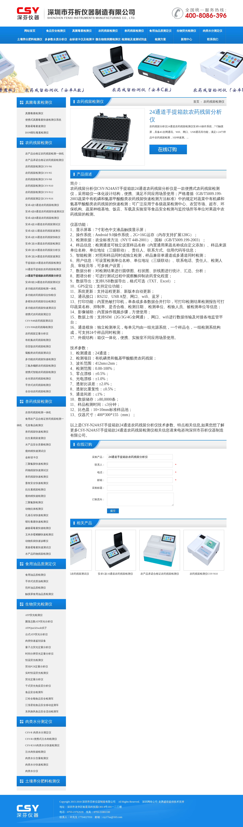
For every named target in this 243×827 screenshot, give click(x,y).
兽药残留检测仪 (134, 30)
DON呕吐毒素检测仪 (37, 132)
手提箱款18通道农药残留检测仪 (43, 262)
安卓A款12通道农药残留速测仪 (43, 230)
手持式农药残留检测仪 (38, 385)
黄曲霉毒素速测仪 (35, 126)
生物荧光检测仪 (186, 30)
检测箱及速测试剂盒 (134, 39)
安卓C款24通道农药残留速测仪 (42, 256)
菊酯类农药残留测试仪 (38, 352)
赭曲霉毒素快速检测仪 (38, 528)
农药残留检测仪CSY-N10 (39, 185)
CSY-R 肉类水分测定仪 (38, 732)
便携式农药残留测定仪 (38, 314)
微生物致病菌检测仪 (108, 39)
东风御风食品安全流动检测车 (42, 711)
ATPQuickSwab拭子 (36, 627)
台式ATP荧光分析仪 (36, 634)
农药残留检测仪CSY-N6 (38, 166)
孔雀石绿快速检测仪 (36, 515)
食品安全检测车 (34, 692)
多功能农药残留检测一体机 (40, 288)
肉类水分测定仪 (212, 30)
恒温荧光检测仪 (34, 660)
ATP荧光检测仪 (34, 615)
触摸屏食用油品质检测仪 (39, 594)
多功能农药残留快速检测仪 (40, 359)
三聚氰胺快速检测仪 (36, 463)
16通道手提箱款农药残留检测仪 (43, 269)
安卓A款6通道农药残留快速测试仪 (44, 211)
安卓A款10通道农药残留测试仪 (43, 224)
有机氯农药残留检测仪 (38, 340)
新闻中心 (186, 39)
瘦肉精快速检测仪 (35, 495)
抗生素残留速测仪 (35, 438)
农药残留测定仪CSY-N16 (39, 198)
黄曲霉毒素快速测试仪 (38, 547)
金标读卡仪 (31, 457)
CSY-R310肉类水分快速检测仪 (42, 745)
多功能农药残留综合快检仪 (40, 295)
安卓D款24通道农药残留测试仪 (43, 282)
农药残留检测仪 (108, 30)
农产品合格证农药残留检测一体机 (44, 153)
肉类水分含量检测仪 (36, 758)
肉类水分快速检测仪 (36, 764)
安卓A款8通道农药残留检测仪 (42, 217)
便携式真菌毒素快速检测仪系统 (43, 119)
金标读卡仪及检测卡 (81, 39)
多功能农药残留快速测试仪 (40, 307)
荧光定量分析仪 (34, 679)
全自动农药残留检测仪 (38, 391)
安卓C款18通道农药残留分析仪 (42, 250)
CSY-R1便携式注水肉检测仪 (41, 738)
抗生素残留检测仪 (35, 489)
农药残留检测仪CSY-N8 (38, 179)
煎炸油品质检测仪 (35, 587)
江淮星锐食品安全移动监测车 (42, 705)
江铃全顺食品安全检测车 (39, 698)
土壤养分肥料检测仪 (29, 39)
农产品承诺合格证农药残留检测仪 (44, 160)
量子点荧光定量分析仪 (38, 647)
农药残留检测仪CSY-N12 (39, 192)
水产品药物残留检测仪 (38, 553)
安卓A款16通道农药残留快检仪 (43, 237)
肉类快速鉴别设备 (35, 640)
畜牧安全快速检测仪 (36, 483)
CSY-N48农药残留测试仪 (39, 320)
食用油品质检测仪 (35, 574)
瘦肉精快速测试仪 (35, 450)
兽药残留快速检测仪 (36, 431)
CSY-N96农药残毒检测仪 (39, 327)
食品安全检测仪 (56, 30)
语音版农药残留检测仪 (38, 346)
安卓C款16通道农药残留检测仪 (42, 243)
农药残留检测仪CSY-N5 (38, 172)
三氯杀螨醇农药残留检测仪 (40, 365)
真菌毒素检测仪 (82, 30)
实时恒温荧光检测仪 (36, 672)
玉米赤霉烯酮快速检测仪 (39, 534)
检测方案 (160, 39)
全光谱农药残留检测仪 (38, 378)
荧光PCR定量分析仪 (36, 666)
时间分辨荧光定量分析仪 (39, 653)
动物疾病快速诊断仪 (36, 540)
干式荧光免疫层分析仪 (38, 685)
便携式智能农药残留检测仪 (40, 372)
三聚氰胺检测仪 (34, 502)
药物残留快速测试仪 (36, 470)
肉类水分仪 (31, 771)
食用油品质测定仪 (160, 30)
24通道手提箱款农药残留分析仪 (43, 275)
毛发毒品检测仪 (34, 425)
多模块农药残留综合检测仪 (40, 301)
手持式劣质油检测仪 (36, 581)
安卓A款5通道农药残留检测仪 (42, 205)
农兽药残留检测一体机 (38, 412)
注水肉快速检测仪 (35, 751)
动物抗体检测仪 (34, 508)
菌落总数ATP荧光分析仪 (39, 621)
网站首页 (29, 30)
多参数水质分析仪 (56, 39)
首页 (196, 101)
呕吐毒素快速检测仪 (36, 521)
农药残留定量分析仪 (36, 333)
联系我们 (212, 39)
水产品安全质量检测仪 (38, 444)
